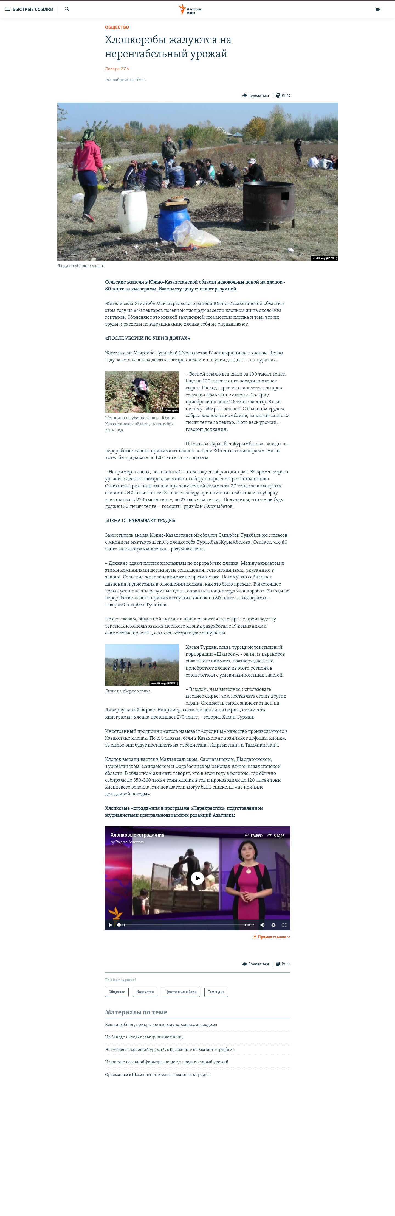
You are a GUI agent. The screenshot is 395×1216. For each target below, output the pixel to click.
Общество (117, 27)
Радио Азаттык (130, 842)
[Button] (255, 95)
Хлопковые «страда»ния (138, 835)
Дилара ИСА (117, 69)
